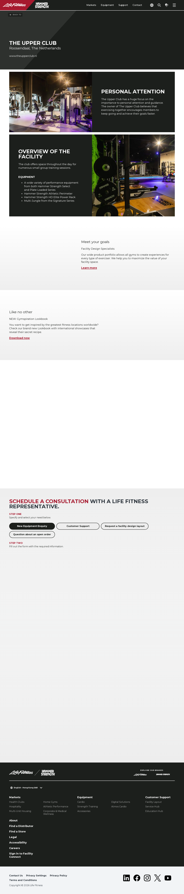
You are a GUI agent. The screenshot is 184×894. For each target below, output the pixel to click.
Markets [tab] (91, 5)
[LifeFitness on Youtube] (167, 879)
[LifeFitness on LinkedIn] (126, 879)
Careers (14, 848)
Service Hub (152, 806)
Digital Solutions (120, 802)
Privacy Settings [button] (36, 875)
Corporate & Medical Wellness (55, 812)
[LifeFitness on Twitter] (157, 879)
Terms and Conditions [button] (23, 880)
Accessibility (18, 842)
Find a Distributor (21, 826)
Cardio (81, 802)
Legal (13, 837)
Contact (137, 5)
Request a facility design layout (124, 526)
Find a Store (17, 831)
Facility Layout (153, 802)
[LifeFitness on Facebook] (136, 879)
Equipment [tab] (107, 5)
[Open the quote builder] (167, 5)
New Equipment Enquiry (32, 526)
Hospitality (15, 806)
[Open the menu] (174, 5)
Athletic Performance (55, 806)
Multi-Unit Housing (20, 811)
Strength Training (87, 806)
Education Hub (154, 811)
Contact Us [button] (16, 875)
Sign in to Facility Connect (21, 855)
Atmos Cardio (118, 806)
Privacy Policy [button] (58, 875)
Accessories (83, 811)
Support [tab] (123, 5)
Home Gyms (50, 802)
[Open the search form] (159, 5)
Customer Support (78, 526)
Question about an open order (32, 534)
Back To (15, 15)
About (13, 820)
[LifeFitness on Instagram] (147, 879)
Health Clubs (16, 802)
